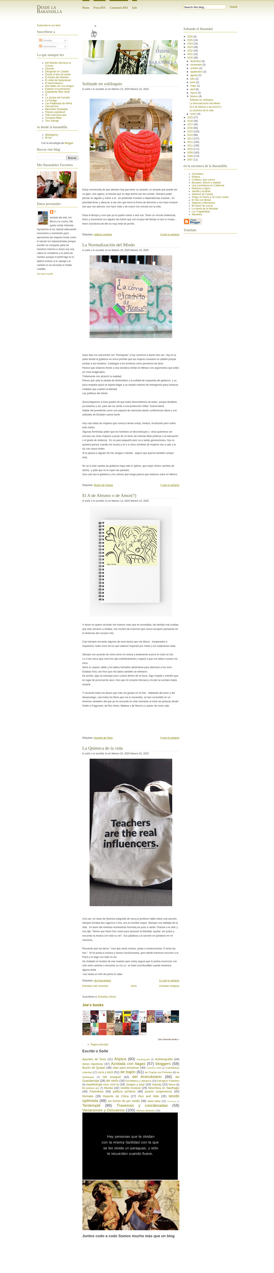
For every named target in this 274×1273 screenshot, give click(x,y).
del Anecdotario (102, 980)
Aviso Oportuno (92, 1064)
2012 (190, 142)
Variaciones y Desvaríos (103, 1110)
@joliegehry (51, 134)
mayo (193, 85)
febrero (194, 96)
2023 (190, 47)
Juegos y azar (135, 1084)
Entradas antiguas (169, 986)
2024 (190, 43)
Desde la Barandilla (49, 9)
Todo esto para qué (55, 115)
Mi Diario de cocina (202, 205)
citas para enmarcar (126, 1067)
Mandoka (197, 214)
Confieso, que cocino (203, 179)
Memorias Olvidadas (56, 109)
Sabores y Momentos (203, 202)
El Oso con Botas (201, 200)
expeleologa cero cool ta (102, 1084)
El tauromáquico (54, 83)
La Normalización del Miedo (108, 244)
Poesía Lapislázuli (55, 112)
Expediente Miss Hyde (57, 91)
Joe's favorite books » (168, 1039)
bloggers (163, 1063)
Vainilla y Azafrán (201, 191)
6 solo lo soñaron (169, 737)
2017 (190, 124)
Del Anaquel (112, 1077)
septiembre (196, 71)
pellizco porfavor (103, 234)
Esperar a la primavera (57, 88)
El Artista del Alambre (57, 77)
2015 (190, 131)
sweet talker (154, 1101)
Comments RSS (119, 7)
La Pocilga (51, 100)
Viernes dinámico (145, 1110)
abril (193, 89)
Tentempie (171, 1101)
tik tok (48, 137)
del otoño (112, 1080)
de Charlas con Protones (158, 1072)
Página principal (99, 1044)
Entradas (45, 40)
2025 (190, 40)
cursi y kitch (105, 1072)
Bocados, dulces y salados (206, 182)
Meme (172, 1084)
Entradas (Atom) (107, 996)
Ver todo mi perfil (45, 274)
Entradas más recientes (95, 986)
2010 (190, 149)
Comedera (197, 173)
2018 (190, 121)
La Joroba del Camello (57, 97)
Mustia (108, 1088)
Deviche (49, 68)
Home (85, 7)
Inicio (134, 986)
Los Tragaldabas (201, 211)
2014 (190, 135)
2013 (190, 138)
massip (156, 1084)
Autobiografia (143, 1059)
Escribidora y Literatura (138, 1080)
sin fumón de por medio (124, 1101)
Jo (55, 211)
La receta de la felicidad (205, 208)
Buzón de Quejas (103, 485)
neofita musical (130, 1088)
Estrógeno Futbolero (168, 1080)
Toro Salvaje (52, 120)
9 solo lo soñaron (169, 234)
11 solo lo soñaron (169, 980)
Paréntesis (97, 1091)
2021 (190, 54)
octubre (194, 68)
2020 (190, 57)
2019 (190, 117)
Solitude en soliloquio (102, 83)
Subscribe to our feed (48, 25)
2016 (190, 128)
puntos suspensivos (158, 1091)
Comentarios (47, 46)
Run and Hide (148, 1096)
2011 (190, 145)
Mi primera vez (90, 1088)
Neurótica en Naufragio (163, 1088)
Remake (88, 1096)
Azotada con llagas (128, 1063)
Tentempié (91, 1105)
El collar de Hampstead (58, 80)
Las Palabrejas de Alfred (58, 103)
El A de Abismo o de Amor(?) (109, 495)
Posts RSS (100, 7)
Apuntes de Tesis (103, 737)
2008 (190, 156)
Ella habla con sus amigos (59, 86)
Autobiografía (164, 1059)
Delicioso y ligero (201, 188)
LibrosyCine (51, 106)
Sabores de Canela (202, 194)
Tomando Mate (53, 117)
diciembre (196, 61)
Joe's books (93, 1005)
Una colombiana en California (208, 185)
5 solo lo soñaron (169, 485)
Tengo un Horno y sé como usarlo (210, 197)
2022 (190, 50)
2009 (190, 152)
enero (193, 113)
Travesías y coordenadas (142, 1105)
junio (193, 82)
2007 (190, 159)
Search (233, 6)
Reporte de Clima (116, 1096)
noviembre (196, 64)
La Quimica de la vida (102, 748)
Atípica (120, 1059)
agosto (194, 75)
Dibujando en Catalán (57, 71)
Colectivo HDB (153, 1068)
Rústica (196, 176)
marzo (194, 92)
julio (192, 78)
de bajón (128, 1072)
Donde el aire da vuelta (58, 74)
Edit (134, 7)
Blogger (69, 143)
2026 (190, 36)
